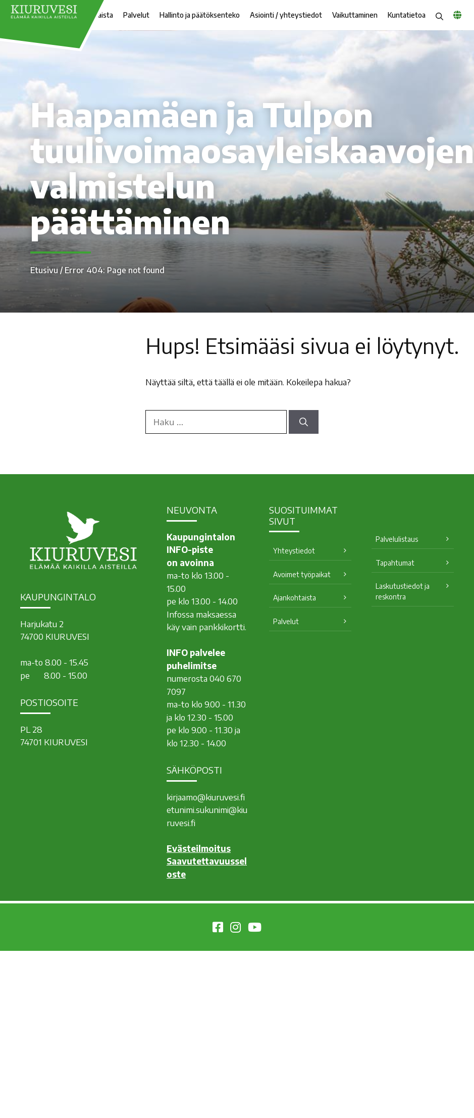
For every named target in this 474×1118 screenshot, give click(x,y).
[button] (439, 15)
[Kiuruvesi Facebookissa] (218, 928)
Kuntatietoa (407, 15)
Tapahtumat (395, 562)
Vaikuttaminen (355, 15)
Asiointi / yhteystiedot (286, 15)
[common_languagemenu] (457, 15)
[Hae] (304, 422)
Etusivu (44, 270)
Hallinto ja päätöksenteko (200, 15)
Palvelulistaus (397, 539)
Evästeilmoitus (199, 848)
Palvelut (136, 15)
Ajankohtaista (294, 597)
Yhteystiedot (294, 550)
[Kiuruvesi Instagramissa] (235, 928)
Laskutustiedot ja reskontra (403, 591)
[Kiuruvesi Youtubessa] (254, 928)
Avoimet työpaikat (302, 574)
